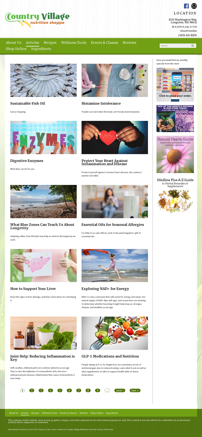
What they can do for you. (22, 168)
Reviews (129, 43)
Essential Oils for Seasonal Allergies (113, 225)
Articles (32, 43)
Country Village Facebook (186, 6)
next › (120, 390)
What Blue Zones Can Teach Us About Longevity (42, 226)
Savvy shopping (18, 111)
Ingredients (41, 49)
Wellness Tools (73, 43)
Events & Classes (104, 43)
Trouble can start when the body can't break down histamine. (111, 111)
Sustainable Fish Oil (27, 103)
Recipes (50, 43)
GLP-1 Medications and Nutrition (110, 356)
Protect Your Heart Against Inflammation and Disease (105, 162)
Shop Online (16, 49)
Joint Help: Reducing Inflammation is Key (42, 358)
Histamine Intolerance (101, 103)
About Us (13, 43)
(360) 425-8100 (187, 35)
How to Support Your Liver (33, 289)
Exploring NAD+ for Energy (105, 289)
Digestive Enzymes (26, 161)
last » (135, 390)
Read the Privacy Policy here (101, 429)
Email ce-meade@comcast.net (194, 6)
